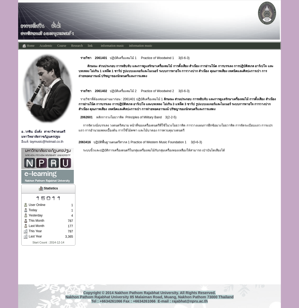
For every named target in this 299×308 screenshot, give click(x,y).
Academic (45, 45)
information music (112, 45)
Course (61, 45)
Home (28, 46)
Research (77, 45)
